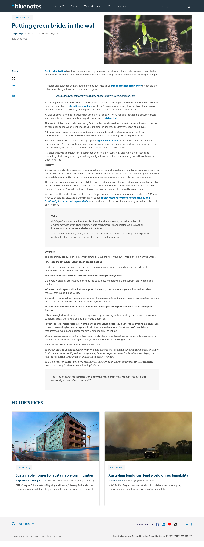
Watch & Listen (92, 6)
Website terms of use (52, 536)
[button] (18, 79)
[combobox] (176, 7)
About (74, 6)
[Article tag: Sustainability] (24, 467)
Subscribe (122, 6)
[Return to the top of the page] (188, 524)
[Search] (176, 7)
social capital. (109, 118)
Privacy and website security (25, 536)
